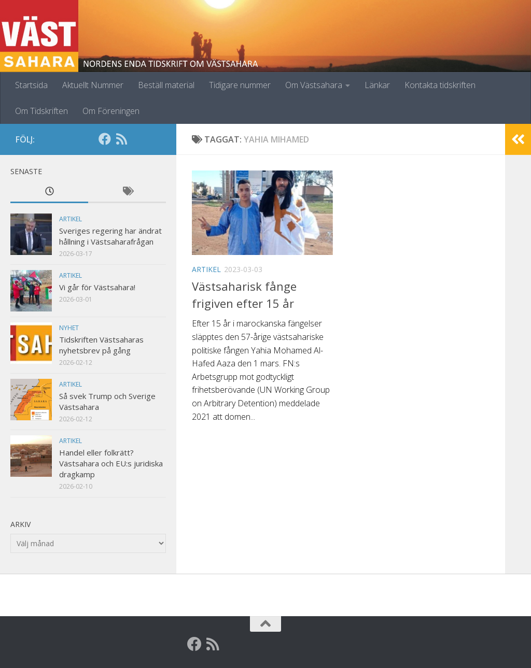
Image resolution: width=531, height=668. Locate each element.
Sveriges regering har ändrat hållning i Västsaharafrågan (110, 236)
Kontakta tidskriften (440, 85)
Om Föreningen (110, 111)
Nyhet (69, 327)
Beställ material (166, 85)
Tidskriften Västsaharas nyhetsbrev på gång (101, 345)
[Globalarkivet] (138, 139)
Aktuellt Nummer (92, 85)
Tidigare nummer (240, 85)
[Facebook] (105, 139)
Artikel (206, 269)
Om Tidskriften (41, 111)
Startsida (31, 85)
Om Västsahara (313, 85)
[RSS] (121, 139)
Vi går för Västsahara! (97, 287)
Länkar (377, 85)
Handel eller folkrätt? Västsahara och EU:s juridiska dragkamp (111, 463)
